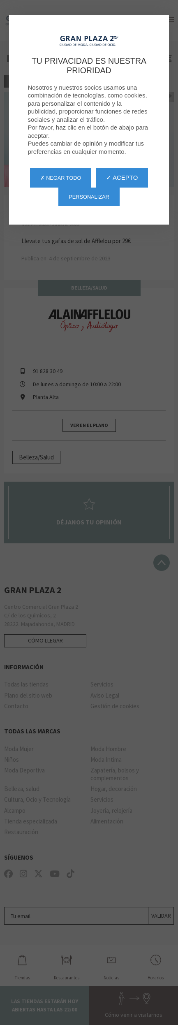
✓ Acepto (122, 177)
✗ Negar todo (60, 178)
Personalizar (89, 197)
